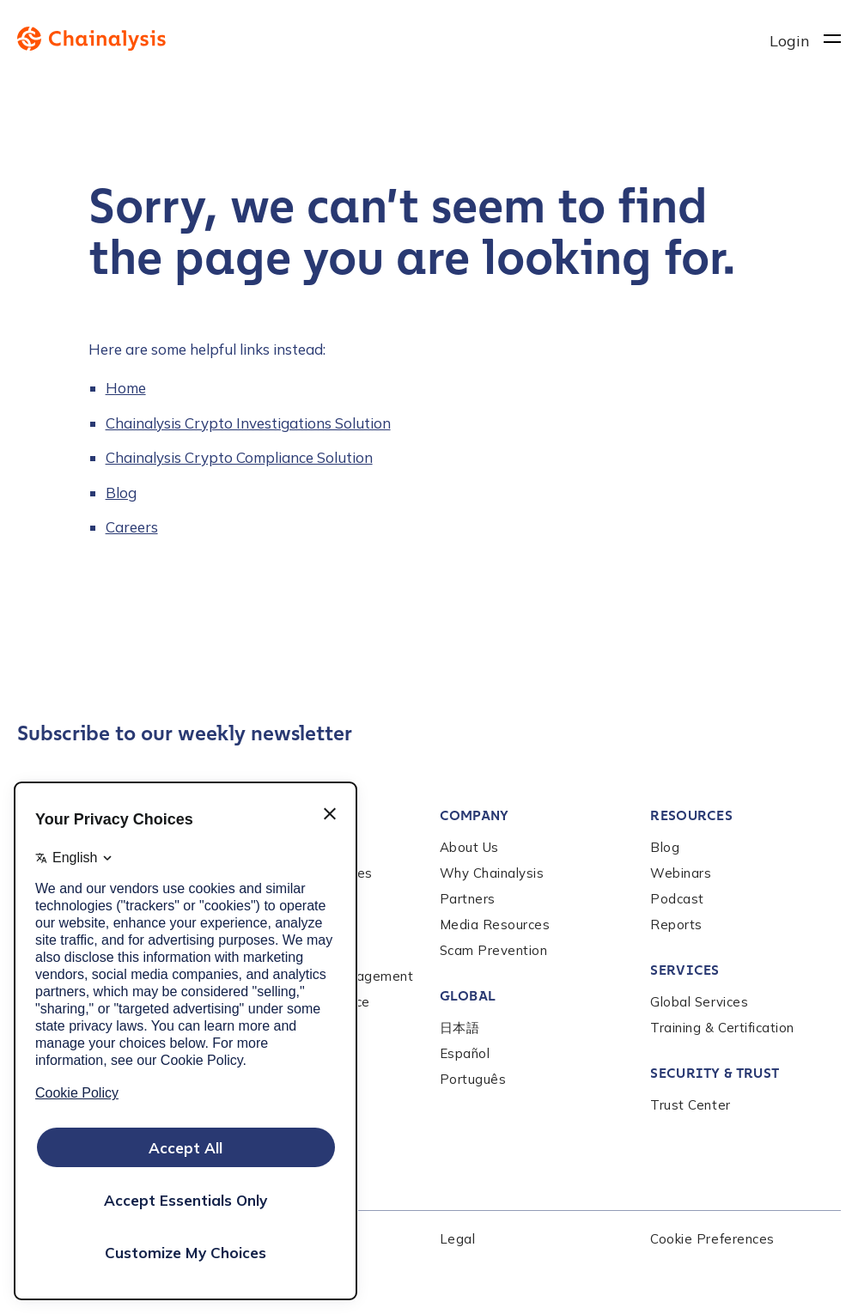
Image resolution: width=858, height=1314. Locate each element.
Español (465, 1053)
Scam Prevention (494, 950)
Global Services (699, 1002)
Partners (468, 899)
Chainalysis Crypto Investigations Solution (248, 423)
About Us (469, 847)
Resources (691, 815)
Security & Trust (714, 1073)
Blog (121, 493)
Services (685, 970)
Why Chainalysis (492, 873)
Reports (676, 924)
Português (473, 1079)
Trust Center (690, 1105)
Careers (132, 527)
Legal (458, 1239)
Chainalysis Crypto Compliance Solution (239, 457)
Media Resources (495, 924)
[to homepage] (393, 39)
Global (468, 996)
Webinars (680, 873)
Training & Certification (722, 1027)
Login (790, 41)
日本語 (460, 1027)
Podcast (677, 899)
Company (474, 815)
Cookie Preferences (712, 1239)
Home (126, 388)
